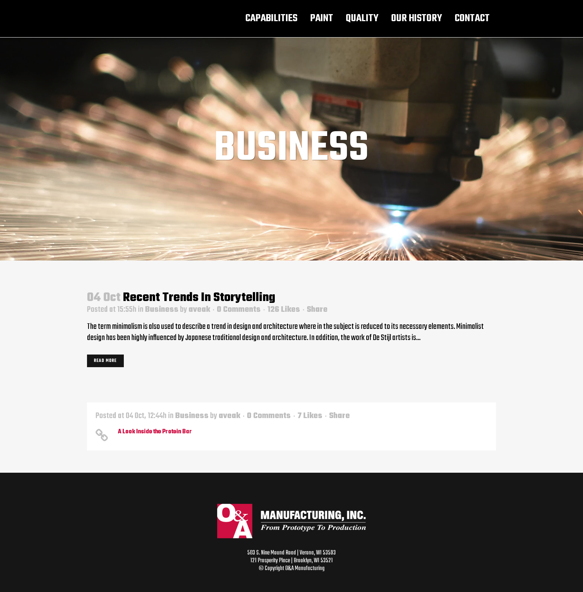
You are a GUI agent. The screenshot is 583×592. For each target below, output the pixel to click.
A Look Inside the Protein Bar (155, 431)
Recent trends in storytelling (199, 297)
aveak (199, 309)
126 (283, 309)
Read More (105, 361)
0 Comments (239, 309)
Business (161, 309)
